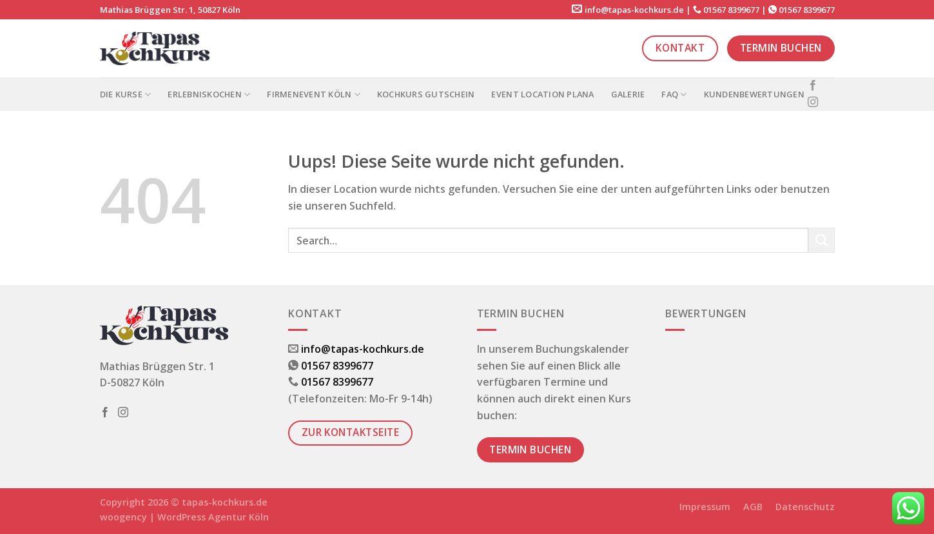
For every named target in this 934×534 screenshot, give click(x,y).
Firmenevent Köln (313, 94)
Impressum (704, 506)
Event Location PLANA (542, 94)
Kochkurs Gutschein (426, 94)
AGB (753, 506)
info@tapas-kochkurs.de (634, 9)
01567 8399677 (731, 9)
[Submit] (821, 240)
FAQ (673, 94)
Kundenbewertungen (754, 94)
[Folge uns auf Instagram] (813, 102)
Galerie (628, 94)
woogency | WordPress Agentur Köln (184, 517)
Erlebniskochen (209, 94)
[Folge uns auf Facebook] (813, 86)
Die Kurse (125, 94)
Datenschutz (805, 506)
